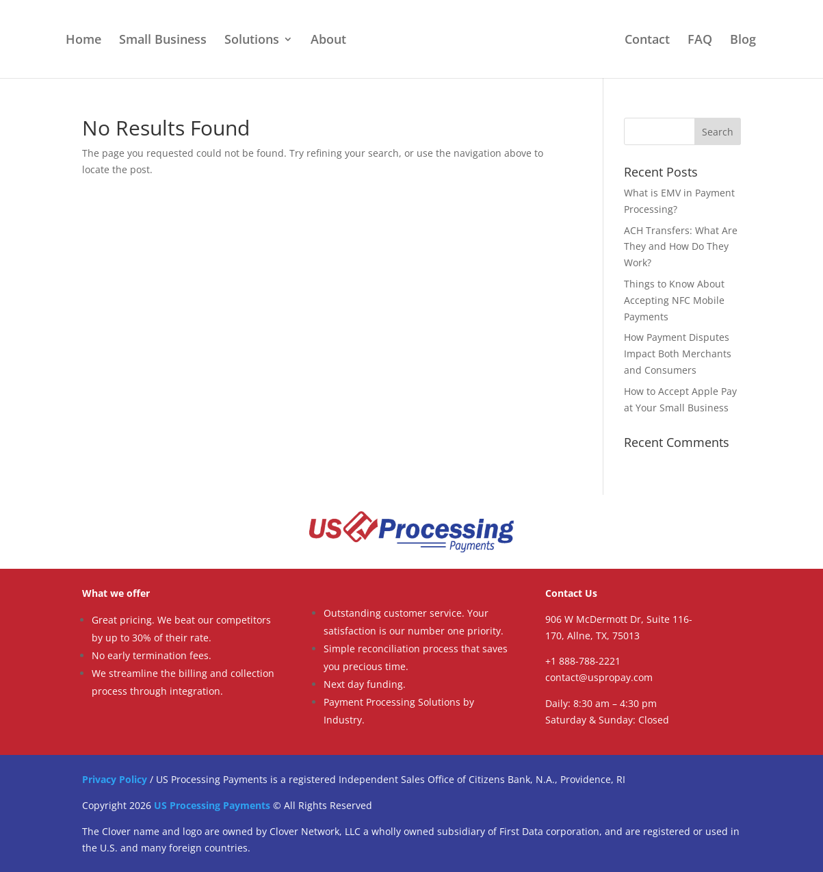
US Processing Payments (212, 805)
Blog (743, 40)
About (328, 40)
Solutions (251, 40)
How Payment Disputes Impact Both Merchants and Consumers (677, 353)
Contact (647, 40)
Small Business (163, 40)
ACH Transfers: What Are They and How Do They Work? (680, 247)
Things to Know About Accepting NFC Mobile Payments (674, 300)
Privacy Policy (114, 779)
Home (83, 40)
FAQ (700, 40)
